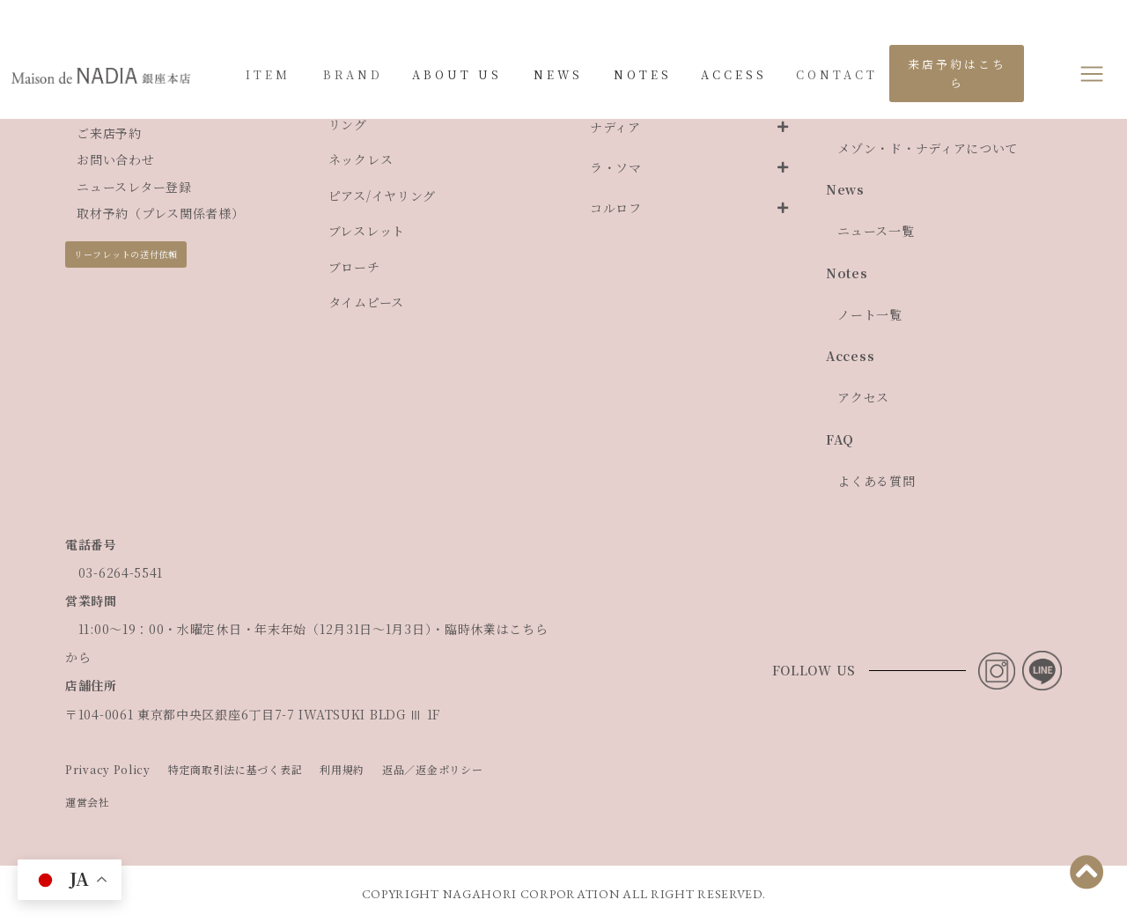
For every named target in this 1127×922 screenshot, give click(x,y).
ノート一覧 (869, 314)
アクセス (863, 397)
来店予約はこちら (957, 72)
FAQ (840, 439)
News (845, 189)
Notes (847, 273)
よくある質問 (876, 481)
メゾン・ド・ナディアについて (927, 148)
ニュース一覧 (875, 231)
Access (850, 356)
